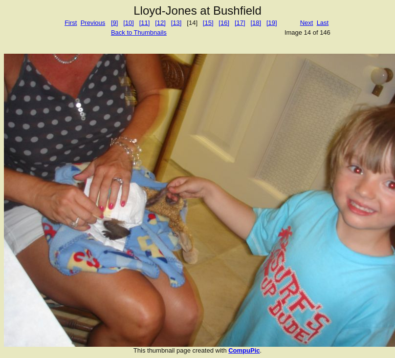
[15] (208, 22)
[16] (224, 22)
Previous (93, 22)
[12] (160, 22)
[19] (271, 22)
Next (306, 22)
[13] (176, 22)
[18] (255, 22)
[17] (240, 22)
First (71, 22)
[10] (128, 22)
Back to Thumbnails (139, 32)
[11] (144, 22)
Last (323, 22)
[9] (114, 22)
